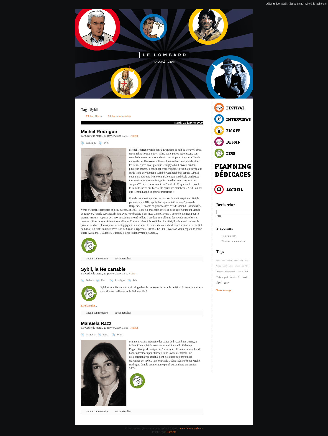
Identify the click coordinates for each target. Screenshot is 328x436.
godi (226, 277)
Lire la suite (88, 305)
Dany (225, 266)
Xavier (233, 277)
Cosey (218, 266)
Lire (133, 273)
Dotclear (171, 431)
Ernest (237, 266)
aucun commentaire (97, 258)
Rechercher (225, 205)
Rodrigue (91, 142)
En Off (244, 266)
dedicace (222, 283)
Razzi (104, 280)
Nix (246, 271)
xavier (230, 266)
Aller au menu (295, 3)
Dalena (90, 280)
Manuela (90, 334)
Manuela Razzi (97, 323)
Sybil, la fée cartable (103, 269)
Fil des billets (93, 116)
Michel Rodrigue (99, 131)
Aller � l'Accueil (276, 3)
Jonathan (229, 260)
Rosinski (243, 277)
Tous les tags (223, 290)
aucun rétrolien (123, 258)
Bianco (236, 260)
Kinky (218, 260)
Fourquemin (230, 272)
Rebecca (219, 272)
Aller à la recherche (315, 3)
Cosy (223, 260)
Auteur (134, 135)
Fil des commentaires (119, 116)
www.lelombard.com (191, 428)
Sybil (106, 142)
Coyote (240, 272)
